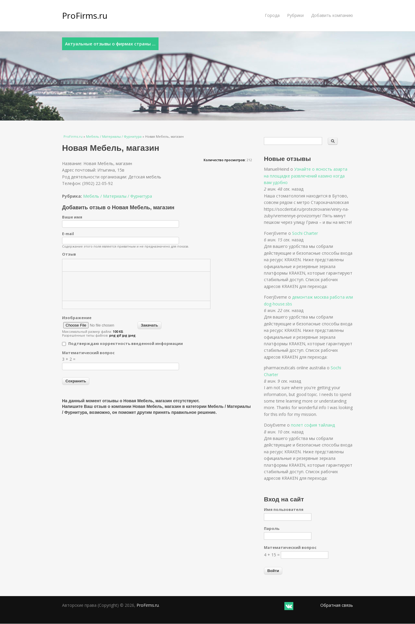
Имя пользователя (283, 509)
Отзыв (69, 254)
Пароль (271, 528)
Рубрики (295, 15)
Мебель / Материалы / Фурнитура (114, 136)
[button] (69, 265)
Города (272, 15)
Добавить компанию (332, 15)
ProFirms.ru (84, 15)
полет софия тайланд (313, 425)
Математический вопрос (88, 352)
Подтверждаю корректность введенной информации (125, 343)
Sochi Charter (305, 233)
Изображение (76, 317)
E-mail (68, 233)
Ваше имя (72, 217)
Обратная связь (336, 605)
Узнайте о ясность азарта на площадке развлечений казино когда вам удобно (305, 175)
